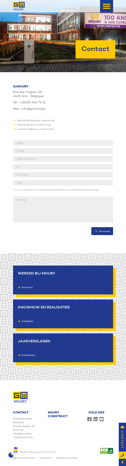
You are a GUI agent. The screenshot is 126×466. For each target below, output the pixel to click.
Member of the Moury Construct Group (34, 452)
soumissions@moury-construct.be (33, 129)
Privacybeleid (45, 458)
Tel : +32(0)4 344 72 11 (29, 102)
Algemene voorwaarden (24, 458)
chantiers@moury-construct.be (32, 124)
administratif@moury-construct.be (34, 120)
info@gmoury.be (22, 433)
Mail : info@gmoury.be (29, 109)
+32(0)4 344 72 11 (23, 437)
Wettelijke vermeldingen (67, 458)
